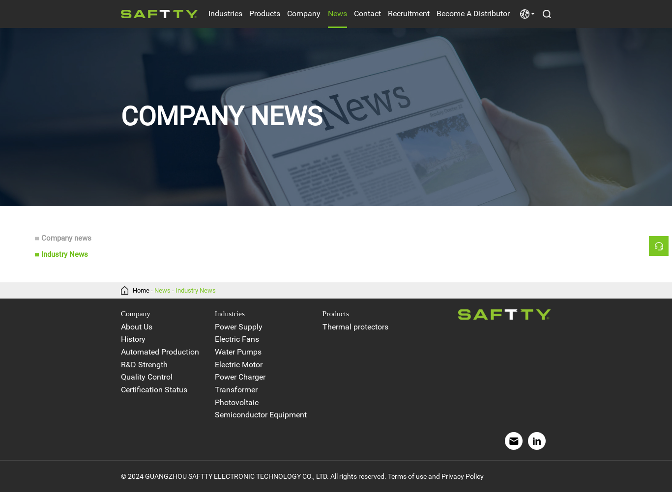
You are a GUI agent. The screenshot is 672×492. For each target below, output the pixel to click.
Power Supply (239, 327)
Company (304, 13)
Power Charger (240, 377)
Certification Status (154, 389)
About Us (136, 327)
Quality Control (147, 377)
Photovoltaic (237, 402)
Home (141, 290)
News (337, 13)
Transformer (236, 389)
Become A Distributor (473, 13)
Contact (367, 13)
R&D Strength (144, 364)
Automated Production (160, 352)
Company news (66, 238)
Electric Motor (239, 364)
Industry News (64, 254)
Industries (225, 13)
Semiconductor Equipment (261, 414)
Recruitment (409, 13)
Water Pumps (238, 352)
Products (264, 13)
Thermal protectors (355, 327)
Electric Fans (237, 339)
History (133, 339)
